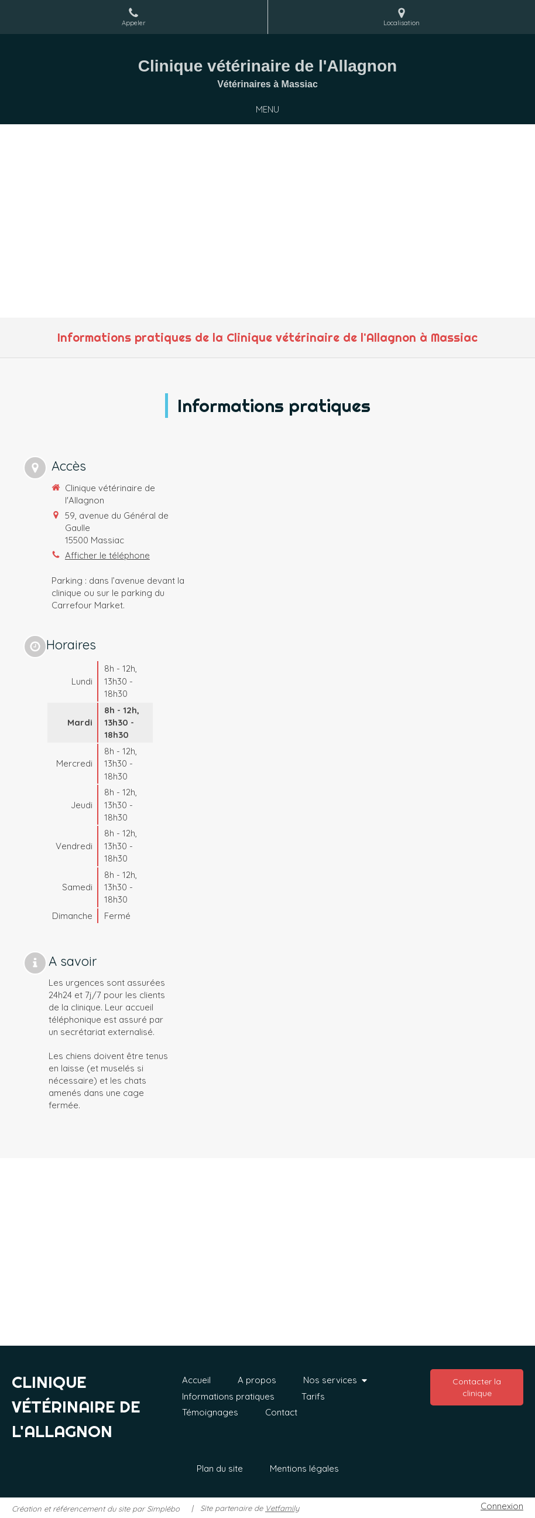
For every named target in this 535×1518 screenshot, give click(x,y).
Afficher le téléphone (107, 555)
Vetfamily (282, 1508)
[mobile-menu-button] (267, 109)
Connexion (502, 1506)
